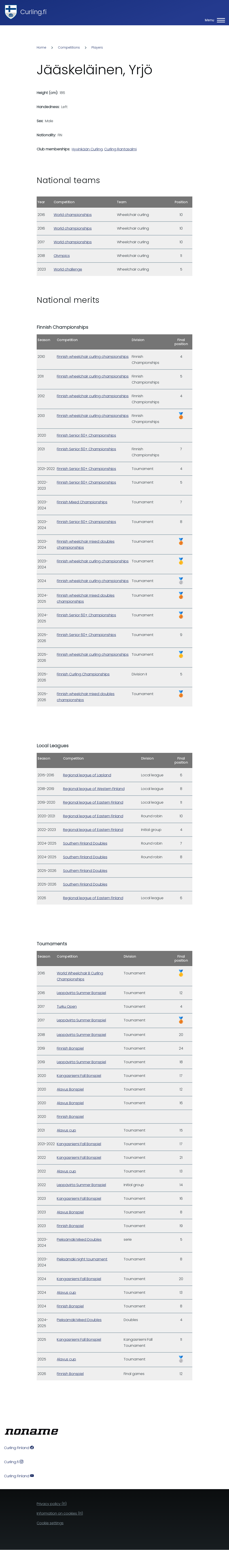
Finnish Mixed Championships (82, 502)
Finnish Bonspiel (70, 1048)
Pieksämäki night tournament (82, 1259)
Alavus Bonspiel (70, 1089)
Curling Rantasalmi (120, 149)
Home (41, 47)
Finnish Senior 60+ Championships (86, 435)
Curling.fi (33, 12)
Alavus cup (66, 1130)
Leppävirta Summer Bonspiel (81, 992)
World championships (73, 214)
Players (97, 47)
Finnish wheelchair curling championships (93, 356)
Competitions (69, 47)
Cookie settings (50, 1523)
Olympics (62, 255)
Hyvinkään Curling (87, 149)
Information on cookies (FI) (60, 1513)
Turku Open (67, 1006)
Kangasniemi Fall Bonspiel (79, 1075)
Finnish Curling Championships (83, 674)
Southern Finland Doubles (85, 843)
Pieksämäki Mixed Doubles (79, 1239)
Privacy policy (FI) (52, 1503)
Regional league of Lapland (87, 775)
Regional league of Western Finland (94, 788)
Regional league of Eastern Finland (93, 802)
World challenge (68, 269)
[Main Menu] (213, 20)
